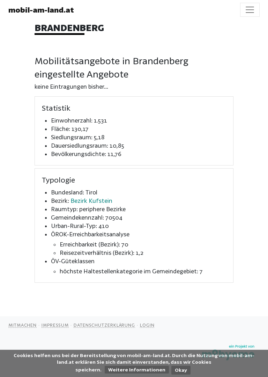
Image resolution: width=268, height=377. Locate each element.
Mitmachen (22, 325)
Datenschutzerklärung (104, 325)
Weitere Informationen (136, 369)
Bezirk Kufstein (91, 200)
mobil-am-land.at (41, 10)
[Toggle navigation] (250, 10)
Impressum (55, 325)
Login (147, 325)
